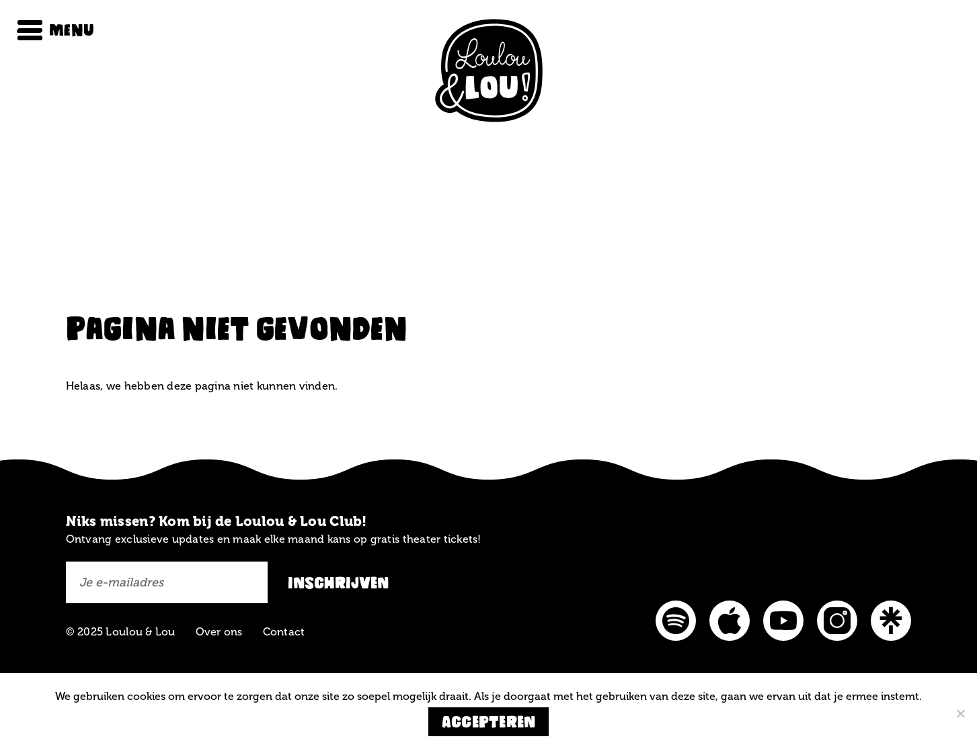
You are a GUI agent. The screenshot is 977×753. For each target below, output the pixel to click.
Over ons (219, 631)
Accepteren (489, 721)
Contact (284, 631)
